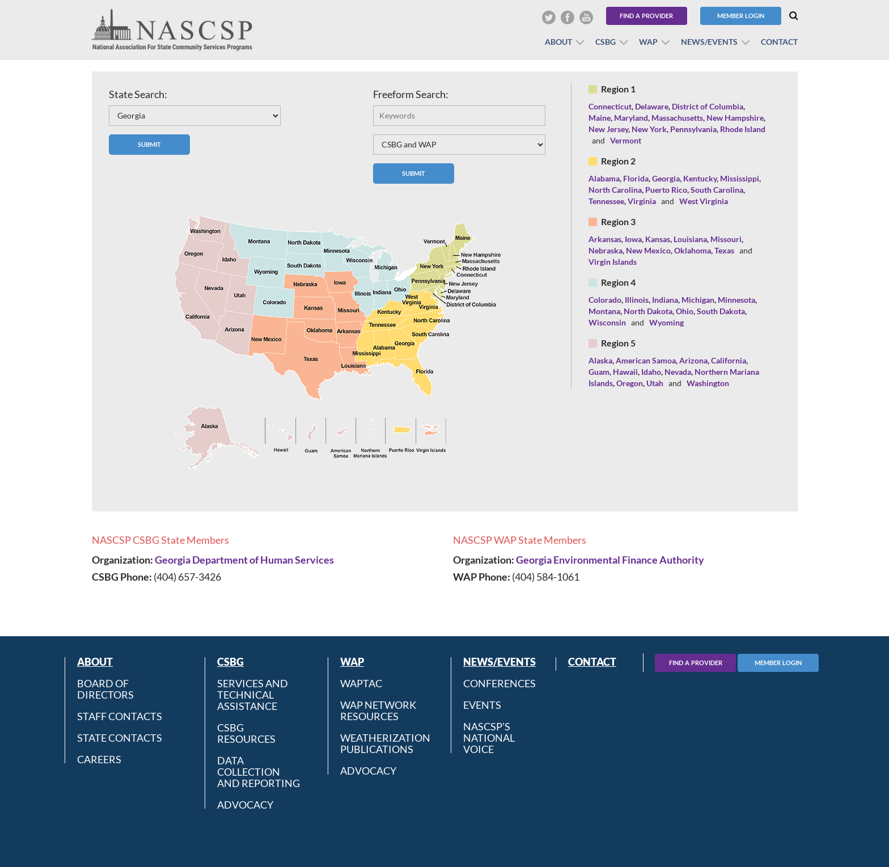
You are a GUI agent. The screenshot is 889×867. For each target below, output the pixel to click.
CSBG (605, 41)
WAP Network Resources (378, 710)
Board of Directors (105, 689)
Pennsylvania (693, 129)
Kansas (657, 239)
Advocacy (245, 804)
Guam (599, 372)
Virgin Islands (613, 262)
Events (482, 705)
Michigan (697, 299)
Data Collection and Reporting (258, 771)
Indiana (665, 299)
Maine (600, 117)
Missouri (726, 239)
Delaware (651, 106)
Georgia (666, 178)
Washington (708, 383)
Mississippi (739, 178)
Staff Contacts (119, 716)
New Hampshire (735, 117)
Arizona (693, 360)
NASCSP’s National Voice (489, 737)
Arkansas (605, 239)
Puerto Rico (666, 189)
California (728, 360)
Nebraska (606, 250)
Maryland (631, 117)
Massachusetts (677, 117)
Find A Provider (695, 662)
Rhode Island (742, 129)
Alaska (600, 360)
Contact (779, 41)
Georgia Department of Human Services (244, 559)
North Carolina (615, 189)
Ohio (684, 311)
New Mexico (648, 250)
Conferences (499, 683)
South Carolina (717, 189)
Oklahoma (692, 250)
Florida (636, 178)
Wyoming (666, 322)
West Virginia (703, 201)
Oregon (629, 383)
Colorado (605, 299)
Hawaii (625, 372)
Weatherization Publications (385, 743)
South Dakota (721, 311)
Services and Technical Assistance (252, 694)
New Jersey (608, 129)
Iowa (633, 239)
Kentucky (700, 178)
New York (649, 129)
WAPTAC (361, 683)
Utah (654, 383)
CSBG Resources (246, 733)
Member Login (740, 15)
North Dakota (648, 311)
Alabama (604, 178)
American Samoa (646, 360)
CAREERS (99, 759)
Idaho (651, 372)
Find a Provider (646, 15)
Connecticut (610, 106)
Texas (724, 250)
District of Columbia (707, 106)
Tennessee (606, 201)
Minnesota (736, 299)
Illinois (637, 299)
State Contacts (119, 737)
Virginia (642, 201)
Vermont (625, 140)
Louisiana (690, 239)
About (558, 41)
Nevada (677, 372)
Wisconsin (607, 322)
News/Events (709, 41)
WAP (648, 41)
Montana (604, 311)
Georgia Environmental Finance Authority (610, 559)
